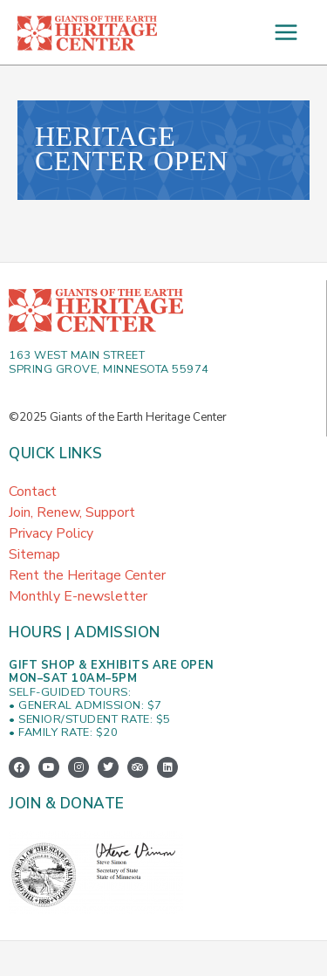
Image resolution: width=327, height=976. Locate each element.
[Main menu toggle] (286, 32)
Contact (33, 491)
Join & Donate (67, 804)
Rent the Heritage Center (87, 575)
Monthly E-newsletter (78, 596)
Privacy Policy (51, 533)
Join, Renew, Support (72, 512)
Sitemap (34, 554)
